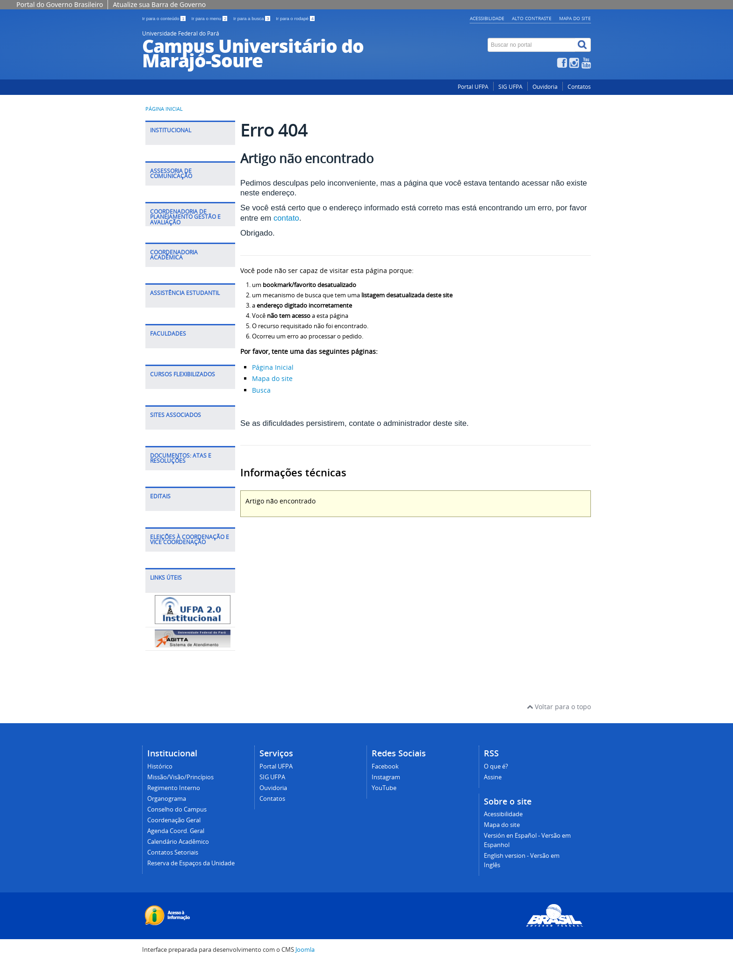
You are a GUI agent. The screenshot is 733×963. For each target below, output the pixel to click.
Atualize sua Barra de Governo (159, 4)
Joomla (305, 950)
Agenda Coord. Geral (175, 831)
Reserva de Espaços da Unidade (191, 863)
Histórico (159, 766)
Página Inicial (273, 367)
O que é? (496, 766)
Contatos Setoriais (172, 852)
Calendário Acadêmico (178, 842)
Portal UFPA (473, 87)
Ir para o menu (210, 18)
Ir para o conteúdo (164, 18)
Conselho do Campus (177, 809)
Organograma (166, 799)
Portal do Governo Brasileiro (59, 4)
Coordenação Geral (174, 820)
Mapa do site (575, 18)
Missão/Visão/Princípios (180, 777)
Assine (493, 777)
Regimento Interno (173, 788)
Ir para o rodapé (295, 18)
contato (286, 218)
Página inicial (164, 109)
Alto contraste (532, 18)
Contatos (579, 87)
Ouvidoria (545, 87)
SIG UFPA (510, 87)
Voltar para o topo (559, 706)
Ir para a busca (252, 18)
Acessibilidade (487, 18)
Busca (261, 390)
